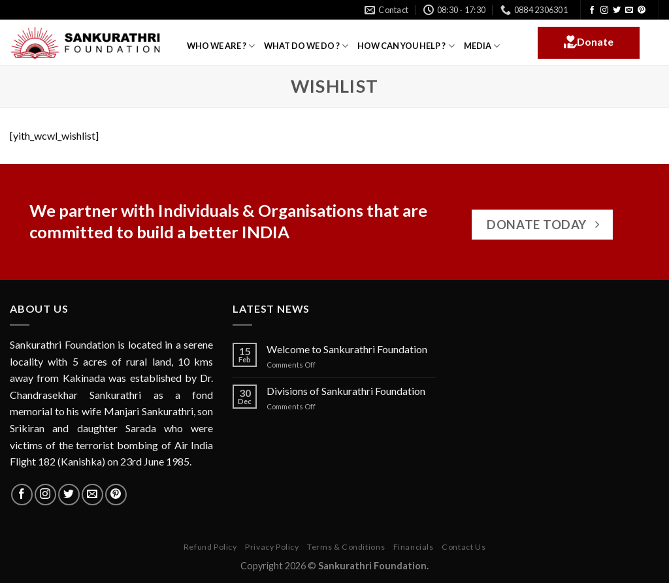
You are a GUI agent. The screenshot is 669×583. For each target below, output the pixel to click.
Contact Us (463, 547)
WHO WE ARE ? (221, 46)
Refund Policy (210, 547)
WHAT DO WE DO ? (306, 46)
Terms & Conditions (346, 547)
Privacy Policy (272, 547)
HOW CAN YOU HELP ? (405, 46)
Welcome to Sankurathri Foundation (347, 349)
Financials (413, 547)
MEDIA (482, 46)
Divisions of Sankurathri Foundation (346, 391)
